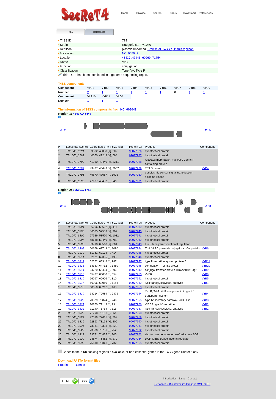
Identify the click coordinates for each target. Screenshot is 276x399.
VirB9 (205, 270)
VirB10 (206, 265)
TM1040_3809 (75, 248)
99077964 (135, 338)
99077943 (135, 244)
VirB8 (205, 274)
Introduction (170, 378)
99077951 (135, 278)
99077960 (135, 321)
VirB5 (205, 278)
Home (124, 13)
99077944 (135, 248)
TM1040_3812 (75, 261)
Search (157, 13)
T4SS (70, 32)
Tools (173, 13)
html (66, 381)
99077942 (135, 239)
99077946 (135, 257)
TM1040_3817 (75, 282)
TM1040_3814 (75, 270)
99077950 (135, 274)
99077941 (135, 235)
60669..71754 (151, 57)
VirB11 (206, 261)
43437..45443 (131, 57)
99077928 (135, 161)
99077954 (135, 293)
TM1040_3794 (75, 168)
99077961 (135, 325)
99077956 (135, 304)
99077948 (135, 265)
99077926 (135, 151)
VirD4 (205, 168)
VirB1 (205, 282)
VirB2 (205, 304)
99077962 (135, 330)
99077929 (135, 168)
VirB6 (205, 248)
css (84, 381)
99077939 (135, 227)
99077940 (135, 231)
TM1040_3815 (75, 274)
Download (189, 13)
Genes (80, 365)
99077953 (135, 287)
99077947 (135, 261)
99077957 (135, 308)
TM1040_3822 (75, 308)
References (206, 13)
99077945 (135, 252)
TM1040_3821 (75, 304)
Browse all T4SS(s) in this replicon (170, 49)
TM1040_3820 (75, 300)
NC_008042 (130, 53)
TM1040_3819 (75, 293)
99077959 (135, 317)
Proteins (63, 365)
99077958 (135, 313)
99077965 (135, 343)
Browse (141, 13)
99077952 (135, 282)
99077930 (135, 174)
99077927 (135, 155)
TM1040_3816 (75, 278)
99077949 (135, 270)
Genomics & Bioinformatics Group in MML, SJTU (182, 384)
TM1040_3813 (75, 265)
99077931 (135, 181)
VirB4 (205, 293)
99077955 (135, 300)
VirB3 (205, 300)
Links (182, 378)
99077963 (135, 334)
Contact (192, 378)
